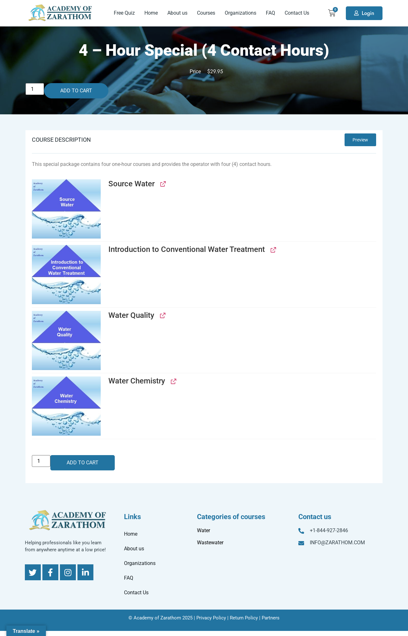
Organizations (240, 13)
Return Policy (244, 618)
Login (368, 13)
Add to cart (76, 91)
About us (177, 13)
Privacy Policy (211, 618)
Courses (206, 13)
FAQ (270, 13)
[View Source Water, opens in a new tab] (162, 184)
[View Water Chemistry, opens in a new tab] (173, 381)
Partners (271, 618)
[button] (66, 209)
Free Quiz (124, 13)
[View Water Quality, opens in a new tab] (162, 315)
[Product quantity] (35, 89)
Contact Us (297, 13)
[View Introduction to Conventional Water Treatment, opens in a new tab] (273, 249)
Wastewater (210, 543)
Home (151, 13)
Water (203, 530)
